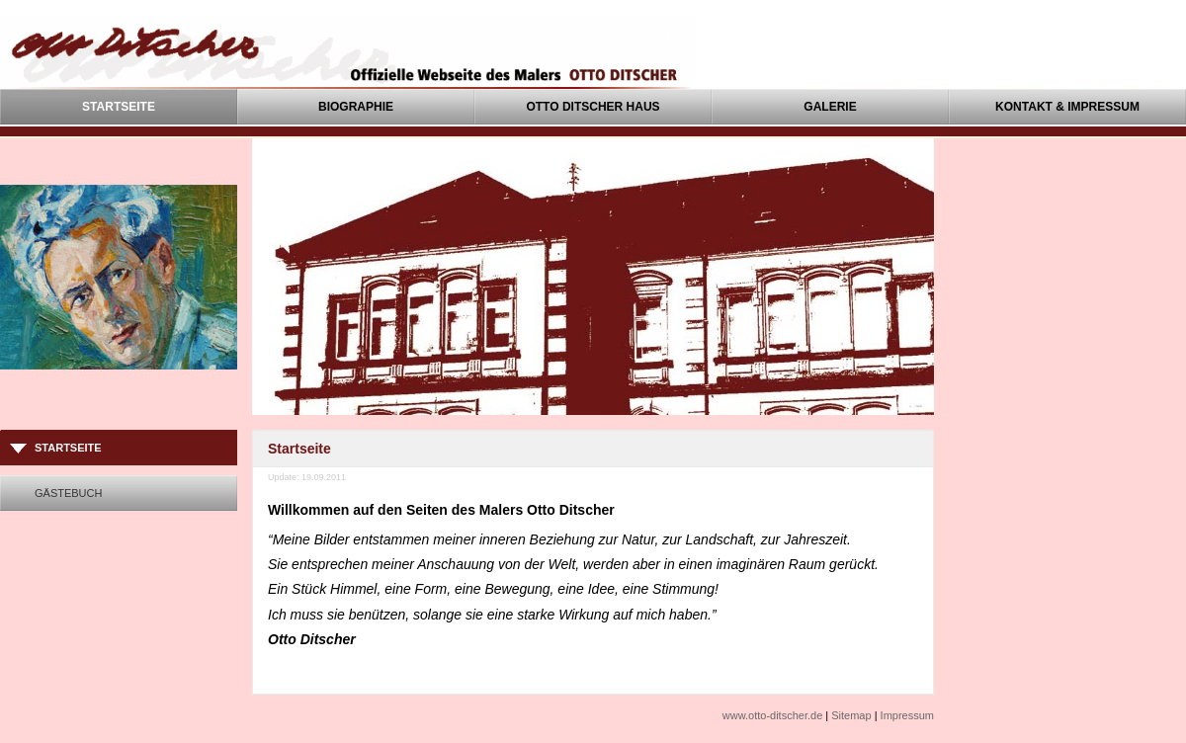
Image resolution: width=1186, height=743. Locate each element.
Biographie (355, 107)
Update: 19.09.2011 (307, 477)
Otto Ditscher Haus (592, 107)
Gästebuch (68, 493)
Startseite (118, 107)
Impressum (907, 715)
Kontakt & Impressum (1067, 107)
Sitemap (851, 715)
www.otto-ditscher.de (772, 715)
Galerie (830, 107)
